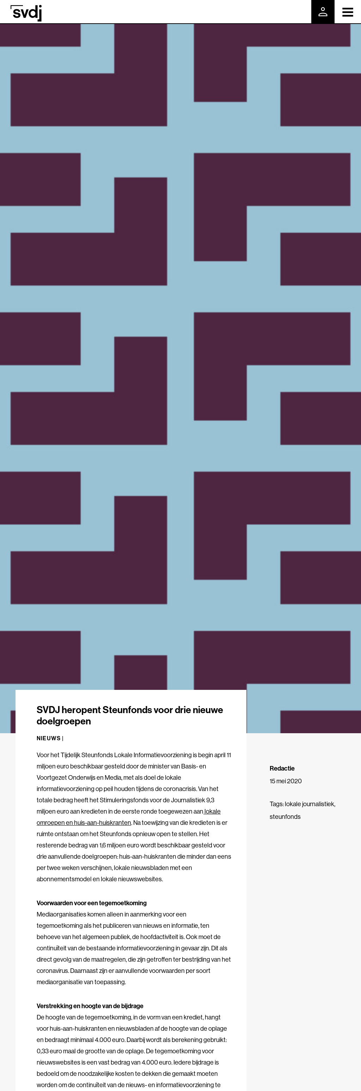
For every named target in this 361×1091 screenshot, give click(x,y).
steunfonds (285, 817)
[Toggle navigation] (348, 11)
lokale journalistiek (309, 804)
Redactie (282, 768)
